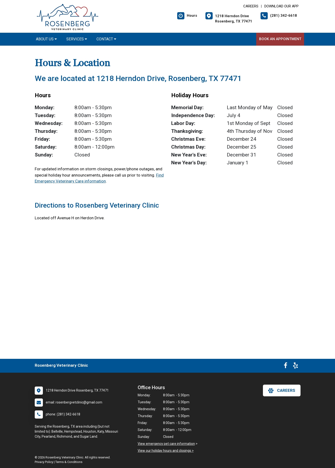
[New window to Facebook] (285, 366)
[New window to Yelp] (295, 366)
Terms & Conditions (68, 462)
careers (281, 390)
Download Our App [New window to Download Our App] (281, 6)
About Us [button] (46, 39)
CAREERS (250, 6)
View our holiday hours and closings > (166, 450)
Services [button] (76, 39)
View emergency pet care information (166, 444)
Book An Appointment (280, 39)
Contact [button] (106, 39)
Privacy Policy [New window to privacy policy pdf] (44, 462)
